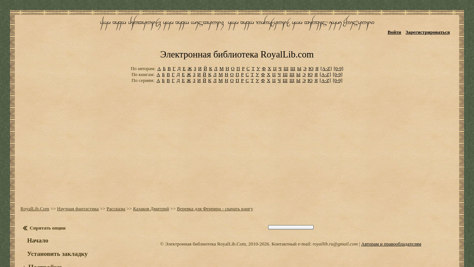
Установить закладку (53, 230)
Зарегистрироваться (433, 29)
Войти (400, 29)
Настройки (41, 244)
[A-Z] (325, 48)
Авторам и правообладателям (391, 220)
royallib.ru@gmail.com (335, 220)
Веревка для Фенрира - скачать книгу (211, 185)
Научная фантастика (74, 185)
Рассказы (112, 185)
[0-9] (338, 48)
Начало (33, 217)
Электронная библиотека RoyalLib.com (237, 35)
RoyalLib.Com (31, 185)
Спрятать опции (44, 204)
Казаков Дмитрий (147, 185)
